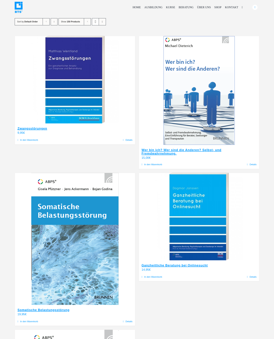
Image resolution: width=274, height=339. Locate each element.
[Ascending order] (54, 21)
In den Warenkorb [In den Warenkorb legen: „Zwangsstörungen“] (29, 140)
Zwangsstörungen (32, 128)
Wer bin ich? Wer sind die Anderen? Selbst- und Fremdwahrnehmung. (181, 151)
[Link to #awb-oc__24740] (255, 7)
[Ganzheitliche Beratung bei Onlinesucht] (199, 216)
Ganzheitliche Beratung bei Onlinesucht (175, 265)
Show (70, 21)
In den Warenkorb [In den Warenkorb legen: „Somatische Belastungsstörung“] (29, 321)
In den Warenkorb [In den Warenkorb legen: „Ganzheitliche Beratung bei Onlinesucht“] (153, 277)
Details (128, 140)
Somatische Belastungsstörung (43, 310)
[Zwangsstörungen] (75, 79)
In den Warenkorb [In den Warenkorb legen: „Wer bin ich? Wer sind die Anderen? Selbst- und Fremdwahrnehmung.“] (153, 164)
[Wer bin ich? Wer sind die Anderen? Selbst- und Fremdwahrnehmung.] (199, 90)
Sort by (27, 21)
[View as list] (102, 21)
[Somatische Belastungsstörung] (75, 239)
